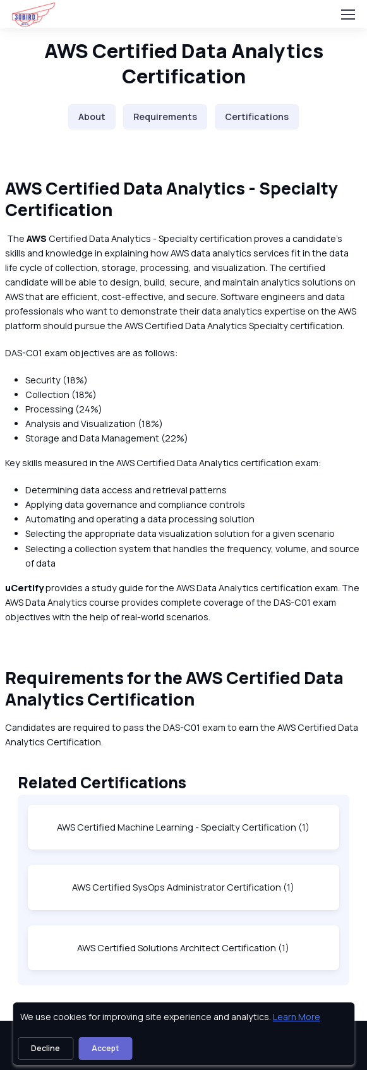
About (91, 117)
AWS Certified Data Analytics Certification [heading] (183, 63)
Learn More (296, 1017)
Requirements (165, 117)
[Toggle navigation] (347, 14)
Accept (105, 1048)
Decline (45, 1048)
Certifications (257, 117)
